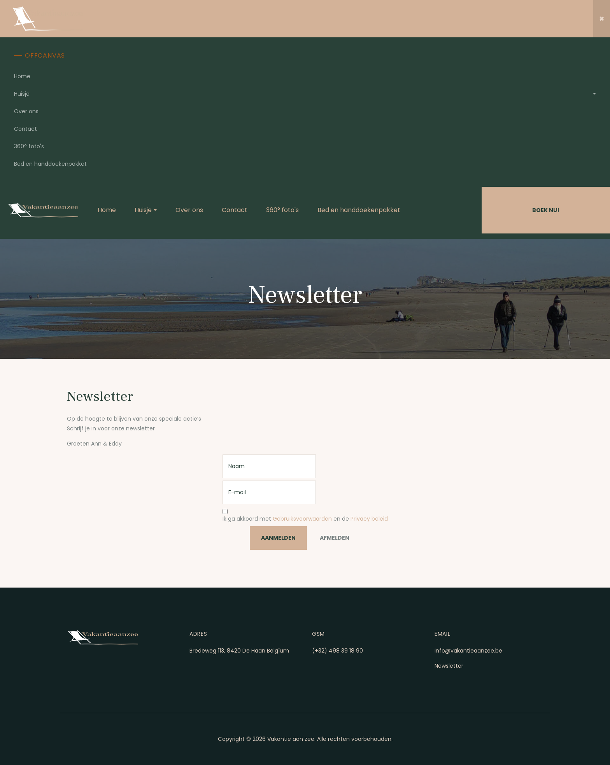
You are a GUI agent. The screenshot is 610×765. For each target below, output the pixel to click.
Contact (25, 129)
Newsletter (449, 666)
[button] (601, 18)
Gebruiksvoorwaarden (302, 519)
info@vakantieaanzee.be (468, 650)
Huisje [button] (22, 94)
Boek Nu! (545, 210)
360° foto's (29, 146)
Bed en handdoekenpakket (50, 164)
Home (22, 76)
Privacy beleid (369, 519)
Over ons (26, 111)
